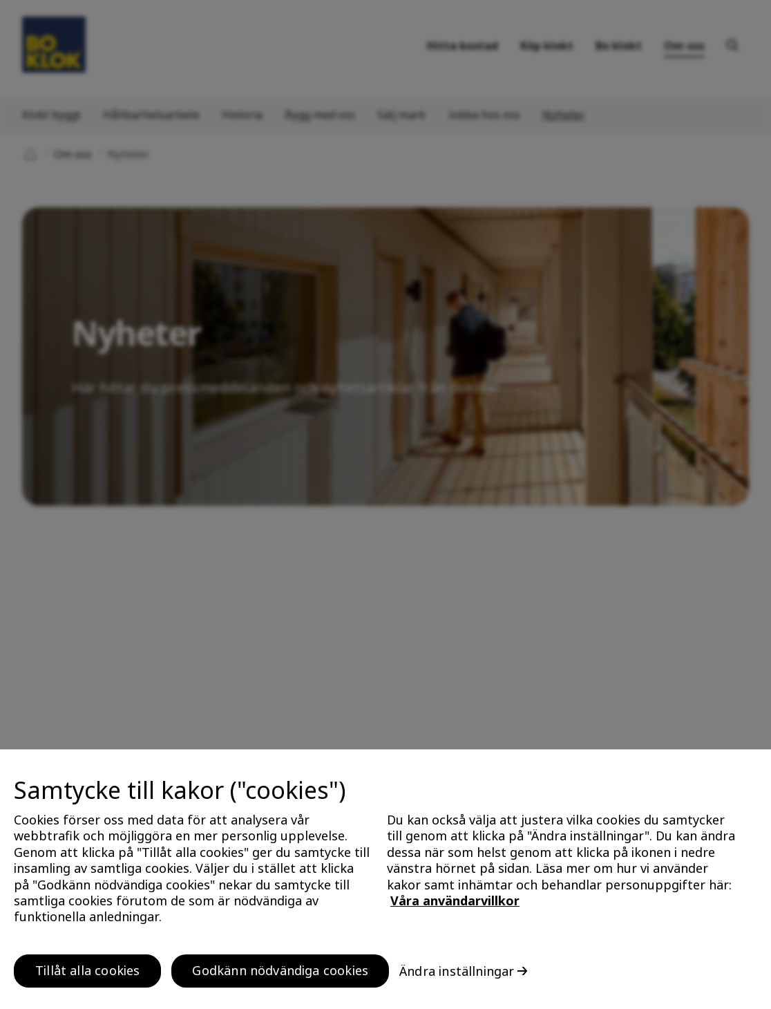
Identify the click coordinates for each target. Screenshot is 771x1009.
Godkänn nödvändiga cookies (280, 976)
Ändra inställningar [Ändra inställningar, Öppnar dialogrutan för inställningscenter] (456, 976)
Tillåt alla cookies (87, 976)
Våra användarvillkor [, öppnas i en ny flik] (455, 906)
